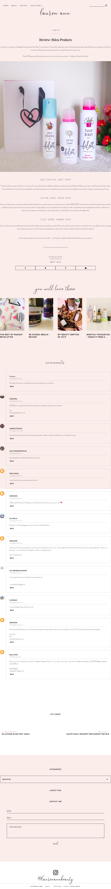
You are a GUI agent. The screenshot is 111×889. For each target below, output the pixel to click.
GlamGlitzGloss (15, 428)
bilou (59, 262)
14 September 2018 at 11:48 (15, 476)
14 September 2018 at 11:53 (15, 498)
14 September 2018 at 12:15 (15, 521)
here (51, 238)
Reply (12, 386)
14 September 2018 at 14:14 (15, 573)
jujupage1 (13, 600)
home (6, 5)
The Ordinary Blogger (18, 571)
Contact (24, 5)
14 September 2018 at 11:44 (15, 453)
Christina (13, 399)
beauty (52, 262)
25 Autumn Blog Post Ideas (16, 734)
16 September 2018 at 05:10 (16, 625)
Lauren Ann (55, 12)
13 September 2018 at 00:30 (16, 431)
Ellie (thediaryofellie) (18, 451)
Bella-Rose (13, 655)
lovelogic (75, 886)
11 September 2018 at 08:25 (16, 401)
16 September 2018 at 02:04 (16, 602)
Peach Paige (14, 473)
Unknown (13, 496)
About (14, 5)
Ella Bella (13, 518)
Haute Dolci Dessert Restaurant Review (87, 734)
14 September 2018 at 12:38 (15, 543)
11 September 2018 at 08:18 (15, 379)
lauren (59, 257)
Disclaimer (35, 5)
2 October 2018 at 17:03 (15, 657)
